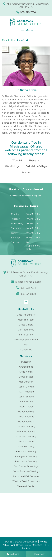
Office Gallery (26, 324)
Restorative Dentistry (26, 461)
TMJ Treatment (26, 391)
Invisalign (26, 361)
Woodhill (17, 160)
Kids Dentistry (26, 381)
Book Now (39, 554)
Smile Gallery (26, 334)
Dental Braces (26, 376)
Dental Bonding (26, 411)
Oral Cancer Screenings (26, 466)
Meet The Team (26, 319)
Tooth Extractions (26, 431)
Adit (28, 548)
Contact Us (26, 349)
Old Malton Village (36, 166)
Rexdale (26, 172)
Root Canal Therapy (26, 451)
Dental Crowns (26, 386)
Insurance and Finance (26, 339)
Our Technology (26, 329)
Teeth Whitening (26, 446)
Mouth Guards (26, 406)
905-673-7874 (26, 12)
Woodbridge (12, 166)
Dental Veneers (26, 421)
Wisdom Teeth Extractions (26, 481)
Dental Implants (26, 416)
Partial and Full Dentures (26, 476)
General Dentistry (26, 426)
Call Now (13, 554)
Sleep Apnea (26, 371)
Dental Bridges (26, 396)
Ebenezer (34, 160)
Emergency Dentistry (26, 456)
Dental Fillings (26, 401)
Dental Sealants (26, 441)
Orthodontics (26, 366)
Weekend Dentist (26, 486)
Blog (26, 344)
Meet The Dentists (26, 314)
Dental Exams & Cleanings (26, 471)
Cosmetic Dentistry (26, 436)
